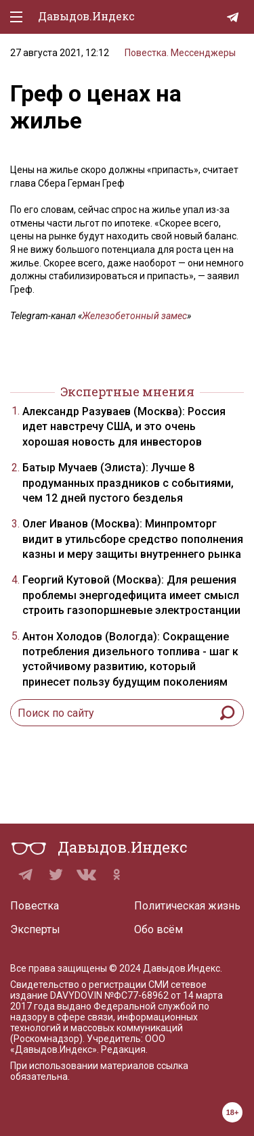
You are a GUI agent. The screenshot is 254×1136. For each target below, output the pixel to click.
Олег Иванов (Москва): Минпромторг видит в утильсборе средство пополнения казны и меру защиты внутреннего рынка (132, 539)
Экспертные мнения (127, 391)
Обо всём (158, 929)
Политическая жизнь (187, 905)
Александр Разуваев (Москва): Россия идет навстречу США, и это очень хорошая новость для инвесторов (124, 426)
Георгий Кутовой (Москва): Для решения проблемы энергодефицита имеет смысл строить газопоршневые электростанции (131, 595)
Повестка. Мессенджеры (180, 52)
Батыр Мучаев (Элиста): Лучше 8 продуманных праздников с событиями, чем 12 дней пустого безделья (128, 482)
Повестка (34, 905)
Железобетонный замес (134, 315)
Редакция (123, 1049)
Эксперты (35, 929)
